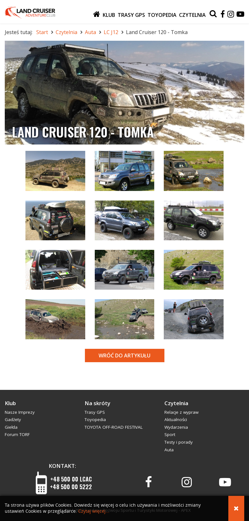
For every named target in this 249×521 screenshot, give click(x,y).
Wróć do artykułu (124, 355)
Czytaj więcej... (93, 511)
